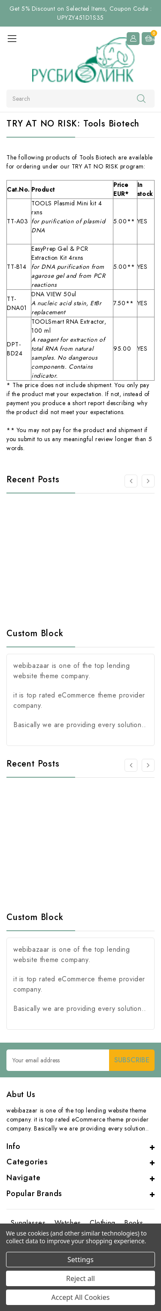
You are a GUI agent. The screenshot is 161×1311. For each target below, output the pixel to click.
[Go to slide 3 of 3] (131, 481)
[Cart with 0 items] (148, 38)
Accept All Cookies (81, 1297)
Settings (80, 1259)
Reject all (80, 1278)
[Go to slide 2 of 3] (148, 481)
